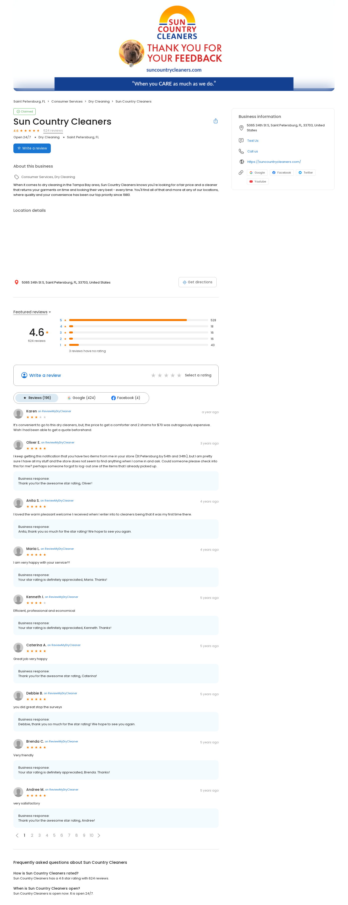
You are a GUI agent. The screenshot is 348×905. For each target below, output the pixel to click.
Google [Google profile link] (257, 173)
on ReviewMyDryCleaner (54, 410)
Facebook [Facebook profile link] (281, 173)
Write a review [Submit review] (32, 148)
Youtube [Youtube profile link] (258, 181)
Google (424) (79, 397)
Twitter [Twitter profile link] (306, 173)
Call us (252, 151)
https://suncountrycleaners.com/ (274, 161)
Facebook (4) (122, 397)
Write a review (45, 375)
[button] (98, 834)
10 (91, 834)
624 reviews (53, 130)
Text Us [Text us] (253, 140)
